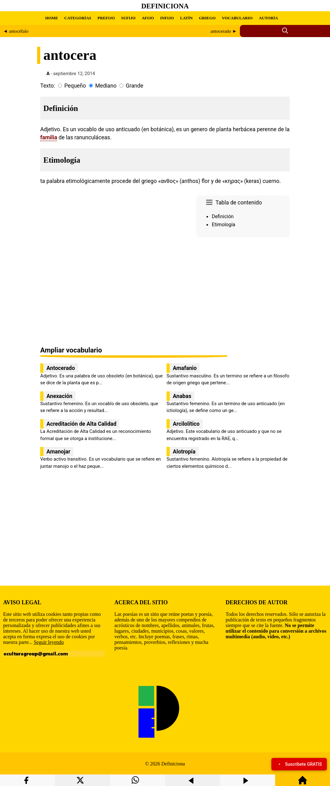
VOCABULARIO (237, 18)
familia (48, 137)
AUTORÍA (268, 18)
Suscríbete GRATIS (299, 764)
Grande (134, 86)
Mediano (105, 86)
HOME (51, 18)
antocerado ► (224, 31)
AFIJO (148, 18)
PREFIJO (106, 18)
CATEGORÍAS (77, 18)
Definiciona (165, 6)
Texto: (47, 86)
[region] (243, 292)
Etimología (223, 225)
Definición (223, 216)
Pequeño (75, 86)
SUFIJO (128, 18)
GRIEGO (207, 18)
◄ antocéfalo (15, 31)
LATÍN (186, 18)
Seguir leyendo (49, 642)
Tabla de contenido (239, 202)
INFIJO (167, 18)
